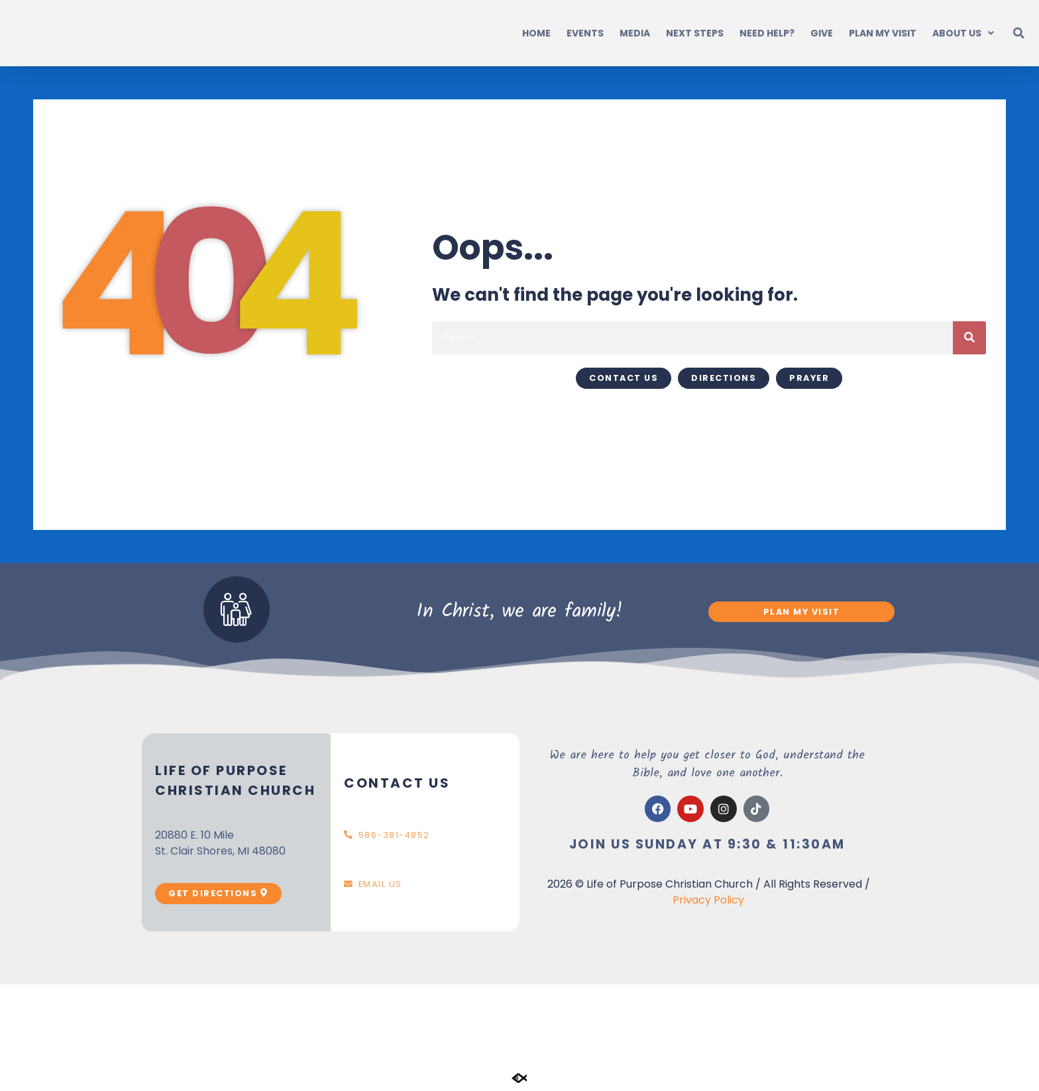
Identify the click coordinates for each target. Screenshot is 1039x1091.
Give (821, 33)
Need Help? (766, 33)
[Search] (969, 337)
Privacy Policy (708, 900)
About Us (963, 33)
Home (536, 33)
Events (585, 33)
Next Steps (695, 33)
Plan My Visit (882, 33)
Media (635, 33)
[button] (1019, 33)
